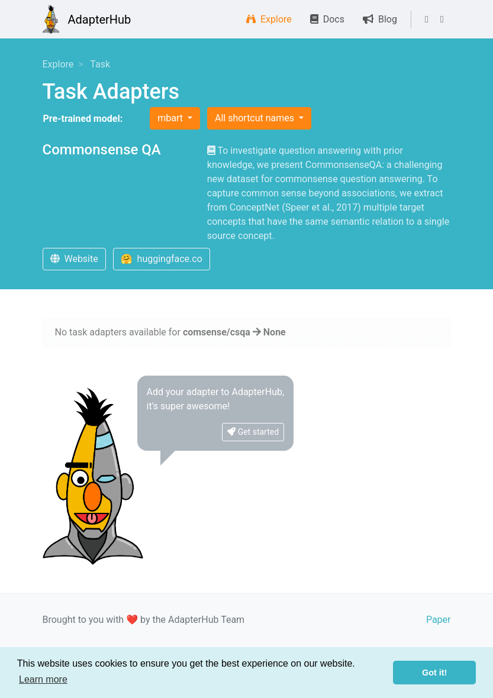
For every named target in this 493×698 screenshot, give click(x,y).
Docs (327, 19)
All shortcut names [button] (256, 118)
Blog (380, 19)
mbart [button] (171, 118)
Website (74, 258)
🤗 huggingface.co (161, 258)
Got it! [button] (434, 672)
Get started (253, 432)
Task (100, 64)
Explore (269, 19)
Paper (438, 619)
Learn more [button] (43, 679)
